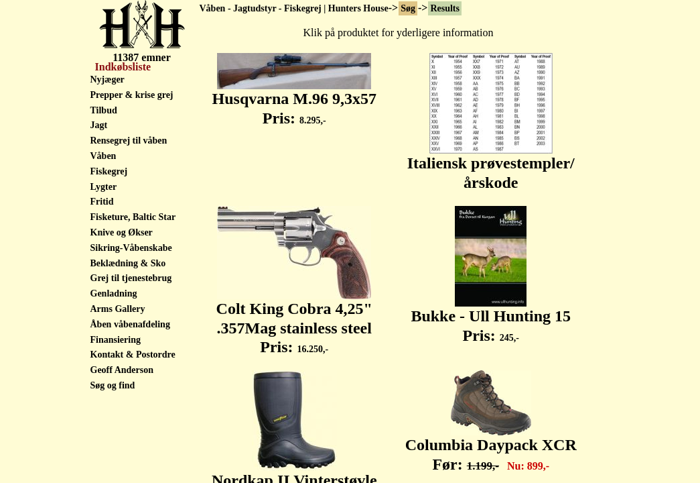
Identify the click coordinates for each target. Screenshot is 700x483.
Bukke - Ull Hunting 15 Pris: (491, 318)
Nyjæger (107, 79)
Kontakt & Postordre (133, 355)
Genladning (113, 293)
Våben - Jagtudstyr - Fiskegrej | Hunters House (294, 8)
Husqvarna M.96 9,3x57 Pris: (294, 101)
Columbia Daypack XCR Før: (491, 447)
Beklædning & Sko (128, 263)
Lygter (103, 187)
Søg (408, 8)
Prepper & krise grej (131, 95)
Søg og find (112, 385)
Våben (103, 156)
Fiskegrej (109, 171)
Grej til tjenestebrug (131, 278)
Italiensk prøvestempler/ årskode (491, 165)
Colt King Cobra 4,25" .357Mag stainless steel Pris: (294, 320)
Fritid (102, 202)
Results (445, 8)
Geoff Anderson (122, 370)
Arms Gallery (117, 309)
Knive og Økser (121, 232)
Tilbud (103, 110)
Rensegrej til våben (128, 141)
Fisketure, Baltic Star (133, 217)
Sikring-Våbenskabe (131, 248)
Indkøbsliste (121, 66)
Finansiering (115, 340)
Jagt (99, 125)
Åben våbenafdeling (130, 324)
